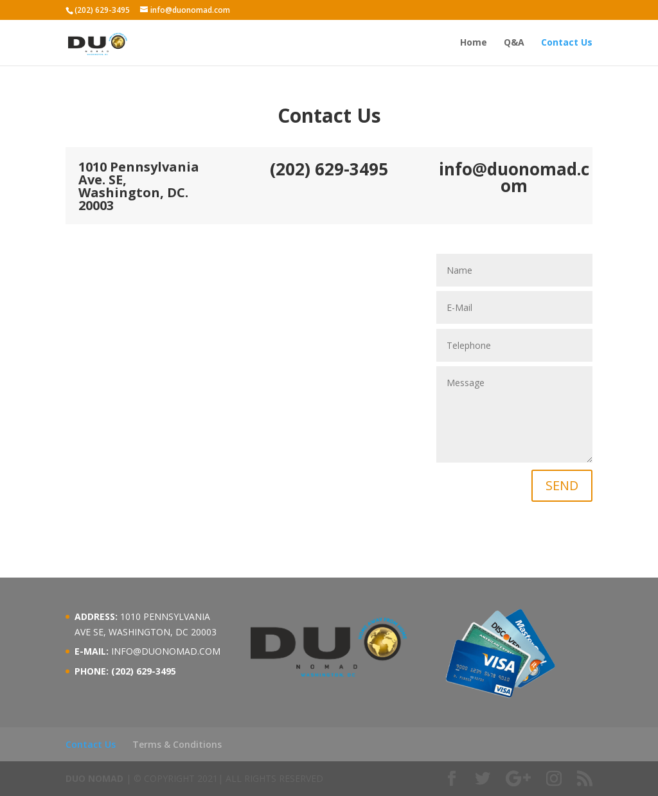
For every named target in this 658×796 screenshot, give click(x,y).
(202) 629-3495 (102, 9)
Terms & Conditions (177, 744)
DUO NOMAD (94, 778)
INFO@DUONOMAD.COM (165, 651)
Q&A (514, 43)
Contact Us (566, 43)
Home (473, 43)
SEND (562, 485)
